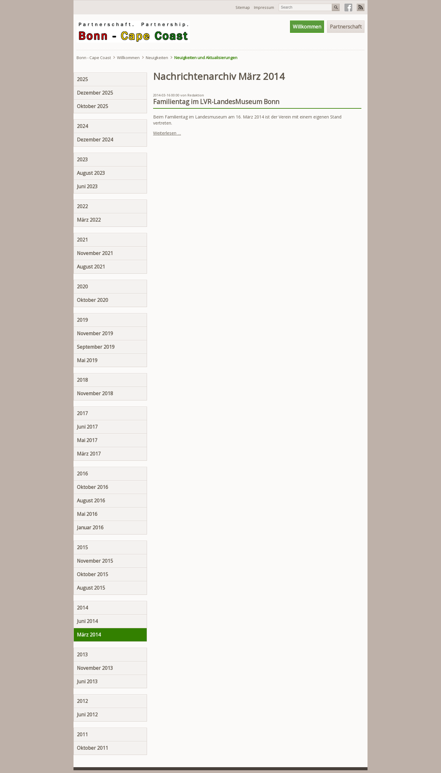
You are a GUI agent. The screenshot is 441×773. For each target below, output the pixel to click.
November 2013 (95, 668)
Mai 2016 (87, 514)
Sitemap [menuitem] (243, 7)
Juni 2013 (87, 681)
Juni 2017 (87, 426)
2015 (82, 547)
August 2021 (91, 266)
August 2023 (91, 173)
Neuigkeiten (157, 57)
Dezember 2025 (95, 92)
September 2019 (96, 346)
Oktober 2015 (92, 574)
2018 (82, 380)
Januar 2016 (90, 527)
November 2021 (95, 253)
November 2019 (95, 333)
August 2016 (91, 500)
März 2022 (89, 219)
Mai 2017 (87, 440)
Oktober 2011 (92, 748)
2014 (82, 607)
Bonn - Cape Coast (94, 57)
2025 (82, 79)
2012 (82, 701)
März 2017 (89, 453)
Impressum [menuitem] (264, 7)
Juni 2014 (87, 621)
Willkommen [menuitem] (307, 26)
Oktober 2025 (92, 106)
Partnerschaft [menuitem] (346, 26)
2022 (82, 206)
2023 (82, 159)
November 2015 (95, 560)
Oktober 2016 (92, 487)
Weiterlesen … (167, 133)
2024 (82, 126)
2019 (82, 320)
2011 (82, 734)
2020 (82, 286)
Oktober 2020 (92, 300)
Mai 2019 (87, 360)
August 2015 (91, 587)
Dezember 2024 (95, 139)
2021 (82, 239)
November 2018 (95, 393)
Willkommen (128, 57)
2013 (82, 654)
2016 (82, 473)
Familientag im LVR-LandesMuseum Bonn (216, 101)
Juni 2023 (87, 186)
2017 (82, 413)
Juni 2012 (87, 714)
